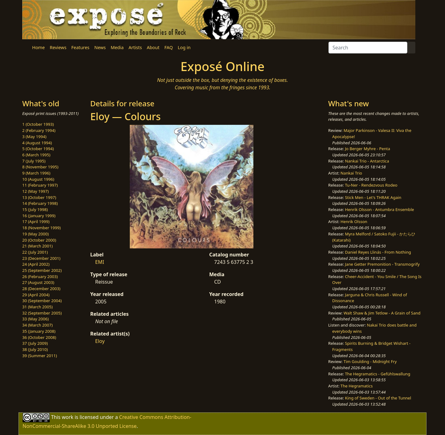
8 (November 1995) (40, 167)
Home (38, 47)
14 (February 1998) (40, 203)
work (67, 417)
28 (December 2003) (41, 288)
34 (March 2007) (37, 325)
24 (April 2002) (35, 264)
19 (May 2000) (35, 234)
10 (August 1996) (38, 179)
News (100, 47)
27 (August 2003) (38, 282)
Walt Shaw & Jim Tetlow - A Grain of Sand (382, 313)
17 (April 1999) (35, 221)
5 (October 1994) (38, 148)
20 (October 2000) (39, 240)
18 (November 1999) (41, 227)
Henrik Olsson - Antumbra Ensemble (379, 209)
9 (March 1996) (36, 173)
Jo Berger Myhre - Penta (367, 148)
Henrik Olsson (354, 221)
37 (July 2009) (35, 343)
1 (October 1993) (38, 124)
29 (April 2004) (35, 295)
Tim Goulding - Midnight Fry (370, 361)
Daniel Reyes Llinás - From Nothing (378, 252)
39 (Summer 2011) (39, 355)
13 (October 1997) (39, 197)
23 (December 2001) (41, 258)
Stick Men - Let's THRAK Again (373, 197)
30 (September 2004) (42, 300)
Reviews (58, 47)
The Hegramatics (357, 386)
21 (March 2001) (37, 246)
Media (117, 47)
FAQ (168, 47)
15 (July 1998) (35, 209)
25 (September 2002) (42, 270)
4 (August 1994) (37, 143)
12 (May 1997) (35, 191)
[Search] (367, 47)
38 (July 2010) (35, 349)
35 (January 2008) (38, 331)
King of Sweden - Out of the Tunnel (378, 398)
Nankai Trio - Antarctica (367, 161)
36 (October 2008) (39, 337)
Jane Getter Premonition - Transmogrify (382, 264)
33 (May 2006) (35, 319)
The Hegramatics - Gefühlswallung (377, 374)
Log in (184, 47)
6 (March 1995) (36, 155)
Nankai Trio (351, 173)
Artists (135, 47)
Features (80, 47)
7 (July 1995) (33, 161)
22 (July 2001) (35, 252)
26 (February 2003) (40, 276)
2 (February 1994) (38, 130)
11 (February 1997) (40, 185)
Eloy (100, 341)
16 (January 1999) (38, 215)
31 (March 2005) (37, 307)
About (153, 47)
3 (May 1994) (34, 136)
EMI (99, 262)
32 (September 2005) (42, 313)
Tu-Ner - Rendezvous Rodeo (371, 185)
